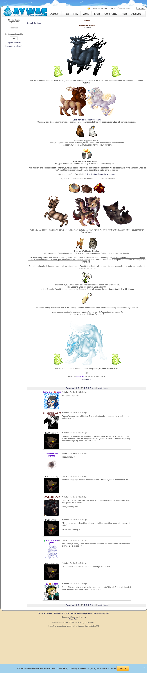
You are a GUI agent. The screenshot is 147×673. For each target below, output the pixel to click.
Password (14, 28)
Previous (70, 388)
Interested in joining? (13, 46)
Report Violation (78, 613)
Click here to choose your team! (87, 120)
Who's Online (73, 619)
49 (71, 617)
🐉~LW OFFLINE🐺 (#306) (51, 542)
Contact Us (91, 613)
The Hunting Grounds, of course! (101, 174)
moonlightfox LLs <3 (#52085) (52, 414)
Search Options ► (35, 23)
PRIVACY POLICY (61, 613)
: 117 (86, 379)
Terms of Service (45, 613)
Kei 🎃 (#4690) (51, 584)
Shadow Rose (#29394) (52, 455)
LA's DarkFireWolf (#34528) (51, 498)
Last (106, 388)
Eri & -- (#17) (80, 376)
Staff (107, 613)
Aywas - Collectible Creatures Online (25, 10)
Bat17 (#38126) (51, 433)
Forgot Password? (14, 43)
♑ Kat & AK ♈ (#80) (52, 392)
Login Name (14, 22)
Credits (100, 613)
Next (100, 388)
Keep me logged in (15, 34)
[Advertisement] (14, 70)
